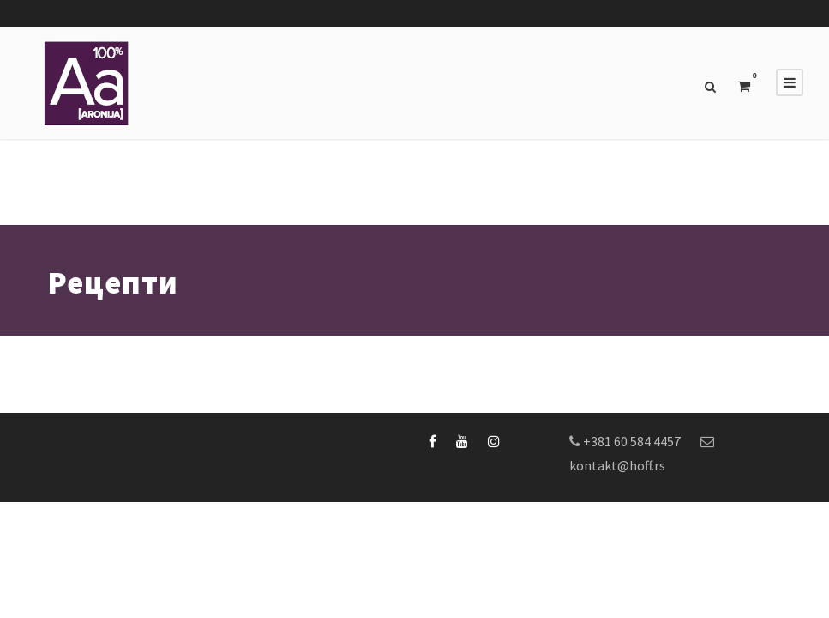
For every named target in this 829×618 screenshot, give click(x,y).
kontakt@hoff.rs (617, 465)
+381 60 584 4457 (632, 441)
